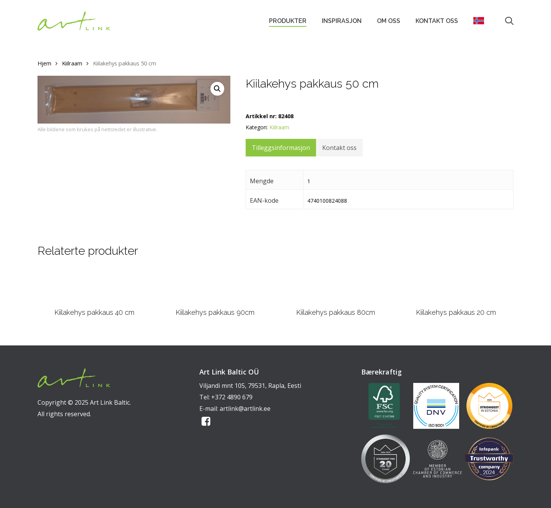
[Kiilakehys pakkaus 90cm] (215, 285)
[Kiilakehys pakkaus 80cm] (335, 285)
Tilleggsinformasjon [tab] (281, 147)
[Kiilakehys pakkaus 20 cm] (456, 285)
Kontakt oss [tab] (339, 147)
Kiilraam (72, 63)
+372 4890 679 (232, 397)
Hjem (44, 63)
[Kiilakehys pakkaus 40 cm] (94, 285)
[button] (217, 89)
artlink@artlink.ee (245, 408)
